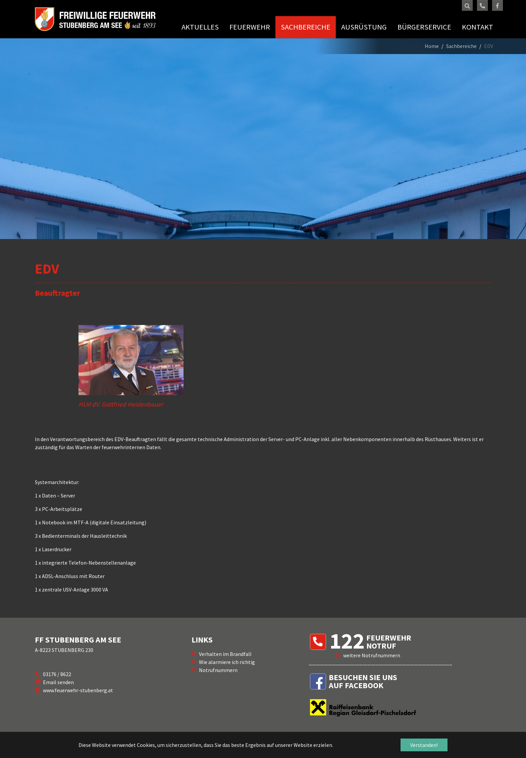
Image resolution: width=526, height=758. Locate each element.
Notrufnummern (218, 670)
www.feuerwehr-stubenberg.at (78, 690)
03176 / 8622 (57, 674)
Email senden (58, 682)
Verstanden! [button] (424, 745)
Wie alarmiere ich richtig (227, 662)
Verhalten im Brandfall (225, 654)
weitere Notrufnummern (371, 655)
